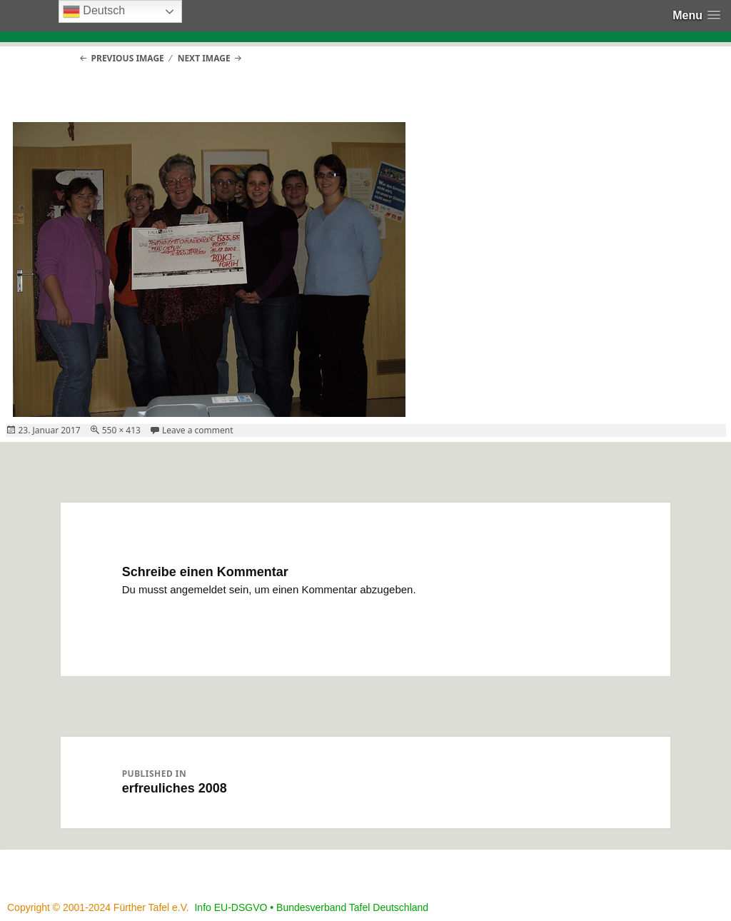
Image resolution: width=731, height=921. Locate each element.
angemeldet (198, 589)
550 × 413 (121, 430)
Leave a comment (197, 430)
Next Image (204, 58)
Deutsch (94, 11)
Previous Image (127, 58)
